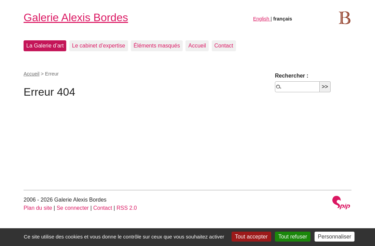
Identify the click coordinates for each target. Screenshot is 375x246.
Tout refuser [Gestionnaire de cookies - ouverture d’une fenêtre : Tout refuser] (292, 237)
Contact (223, 46)
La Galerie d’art (45, 46)
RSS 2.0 (126, 208)
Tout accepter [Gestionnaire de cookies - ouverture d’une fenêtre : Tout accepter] (251, 237)
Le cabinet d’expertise (98, 46)
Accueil (197, 46)
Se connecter (73, 208)
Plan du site (38, 208)
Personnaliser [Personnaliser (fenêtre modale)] (334, 237)
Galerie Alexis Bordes (76, 17)
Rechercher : (291, 76)
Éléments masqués (157, 46)
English (261, 19)
